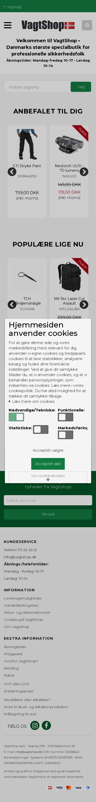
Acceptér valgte (48, 450)
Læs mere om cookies (32, 401)
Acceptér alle (48, 463)
